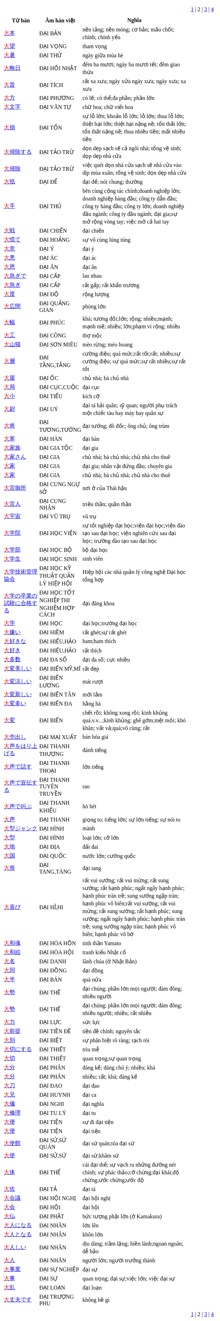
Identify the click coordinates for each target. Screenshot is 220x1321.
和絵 (12, 952)
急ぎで (15, 276)
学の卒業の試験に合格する (20, 603)
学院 (12, 533)
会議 (12, 1198)
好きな (15, 641)
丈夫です (18, 1299)
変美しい (18, 668)
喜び (12, 907)
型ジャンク (20, 828)
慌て (12, 239)
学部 (12, 550)
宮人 (12, 504)
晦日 (12, 68)
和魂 (12, 943)
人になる (18, 1225)
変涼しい (18, 681)
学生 (12, 559)
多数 (12, 659)
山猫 (12, 344)
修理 (12, 1113)
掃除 (12, 168)
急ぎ (12, 285)
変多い (15, 703)
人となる (18, 1234)
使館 (12, 1143)
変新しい (18, 694)
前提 (12, 1031)
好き (12, 650)
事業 (12, 1269)
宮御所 (15, 488)
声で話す (18, 766)
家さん (15, 457)
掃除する (18, 152)
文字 (12, 107)
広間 (12, 306)
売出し (15, 737)
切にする (18, 1049)
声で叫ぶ (18, 806)
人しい (15, 1247)
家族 (12, 448)
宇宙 (12, 516)
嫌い (12, 632)
